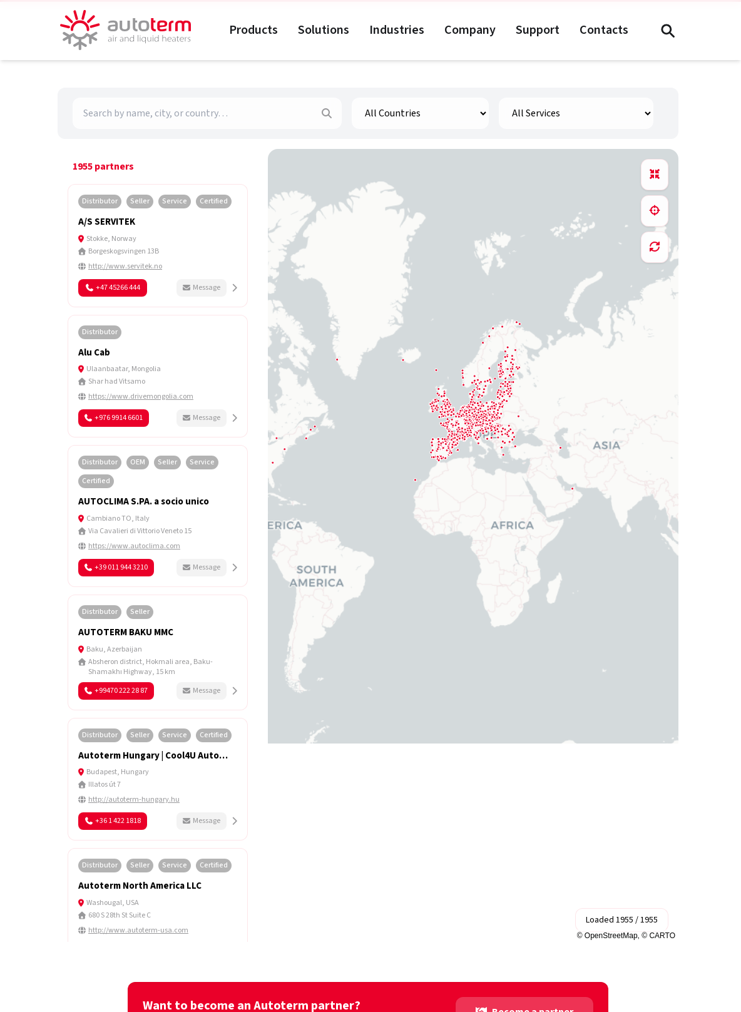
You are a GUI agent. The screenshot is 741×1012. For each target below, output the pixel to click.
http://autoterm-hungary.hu (134, 800)
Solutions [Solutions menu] (323, 30)
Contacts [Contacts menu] (604, 30)
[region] (473, 545)
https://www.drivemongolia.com (140, 397)
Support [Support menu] (538, 30)
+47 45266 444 (113, 287)
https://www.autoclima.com (134, 546)
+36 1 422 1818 (113, 820)
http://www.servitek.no (125, 267)
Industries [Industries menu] (396, 30)
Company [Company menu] (470, 30)
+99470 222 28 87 (116, 690)
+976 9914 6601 (113, 417)
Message (201, 287)
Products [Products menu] (253, 30)
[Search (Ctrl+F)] (667, 30)
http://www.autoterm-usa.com (138, 931)
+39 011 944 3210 (116, 567)
